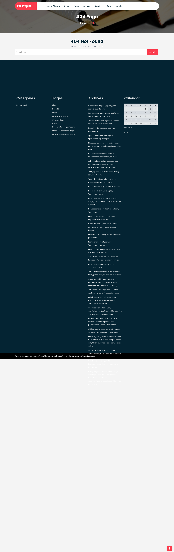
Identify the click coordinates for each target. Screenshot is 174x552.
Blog (109, 5)
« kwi (126, 198)
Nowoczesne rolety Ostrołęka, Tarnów (104, 252)
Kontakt (118, 5)
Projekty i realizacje (82, 5)
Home (83, 23)
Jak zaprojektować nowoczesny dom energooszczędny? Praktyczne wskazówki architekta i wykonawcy (103, 230)
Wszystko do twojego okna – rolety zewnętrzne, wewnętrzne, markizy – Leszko (102, 292)
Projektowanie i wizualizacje (63, 200)
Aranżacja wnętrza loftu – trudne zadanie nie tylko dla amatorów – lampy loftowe (105, 419)
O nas (66, 5)
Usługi (97, 5)
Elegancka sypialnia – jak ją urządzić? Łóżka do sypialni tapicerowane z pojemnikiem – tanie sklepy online (103, 387)
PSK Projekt (24, 6)
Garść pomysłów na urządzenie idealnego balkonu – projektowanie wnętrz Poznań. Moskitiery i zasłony (102, 348)
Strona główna (53, 5)
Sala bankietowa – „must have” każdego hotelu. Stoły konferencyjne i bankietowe (103, 430)
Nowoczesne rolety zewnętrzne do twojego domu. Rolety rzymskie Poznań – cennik (104, 267)
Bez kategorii (21, 171)
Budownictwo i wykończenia (63, 193)
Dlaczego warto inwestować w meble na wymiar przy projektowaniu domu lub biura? (104, 212)
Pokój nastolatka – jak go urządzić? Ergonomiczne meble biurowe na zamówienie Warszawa (102, 366)
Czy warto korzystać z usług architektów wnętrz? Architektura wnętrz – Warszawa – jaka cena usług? (105, 377)
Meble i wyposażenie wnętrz (63, 196)
